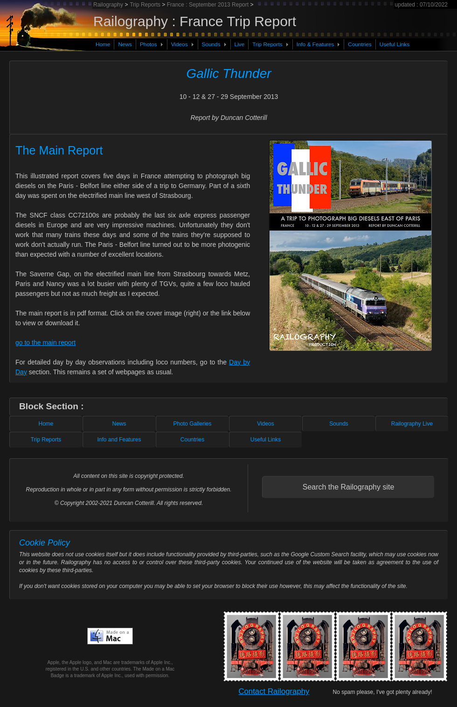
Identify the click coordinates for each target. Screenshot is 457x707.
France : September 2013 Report (208, 4)
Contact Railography (273, 691)
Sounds (211, 44)
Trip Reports (267, 44)
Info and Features (119, 439)
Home (103, 44)
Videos (179, 44)
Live (240, 44)
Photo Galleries (192, 423)
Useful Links (394, 44)
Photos (148, 44)
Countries (360, 44)
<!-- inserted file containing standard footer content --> (228, 486)
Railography (109, 4)
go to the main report (45, 342)
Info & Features (315, 44)
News (125, 44)
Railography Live (412, 423)
